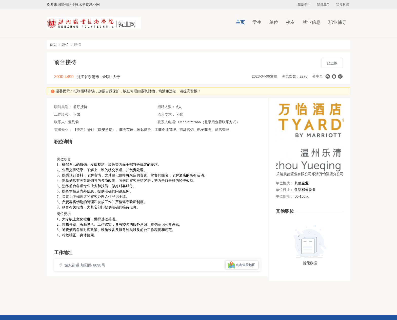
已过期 (332, 63)
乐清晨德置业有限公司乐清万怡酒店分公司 (310, 174)
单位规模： (284, 196)
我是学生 (304, 5)
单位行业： (284, 190)
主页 (240, 22)
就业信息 (312, 22)
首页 (53, 45)
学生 (257, 22)
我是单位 (323, 5)
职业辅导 (337, 22)
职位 (65, 45)
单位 (273, 22)
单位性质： (284, 183)
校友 (290, 22)
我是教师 (342, 5)
